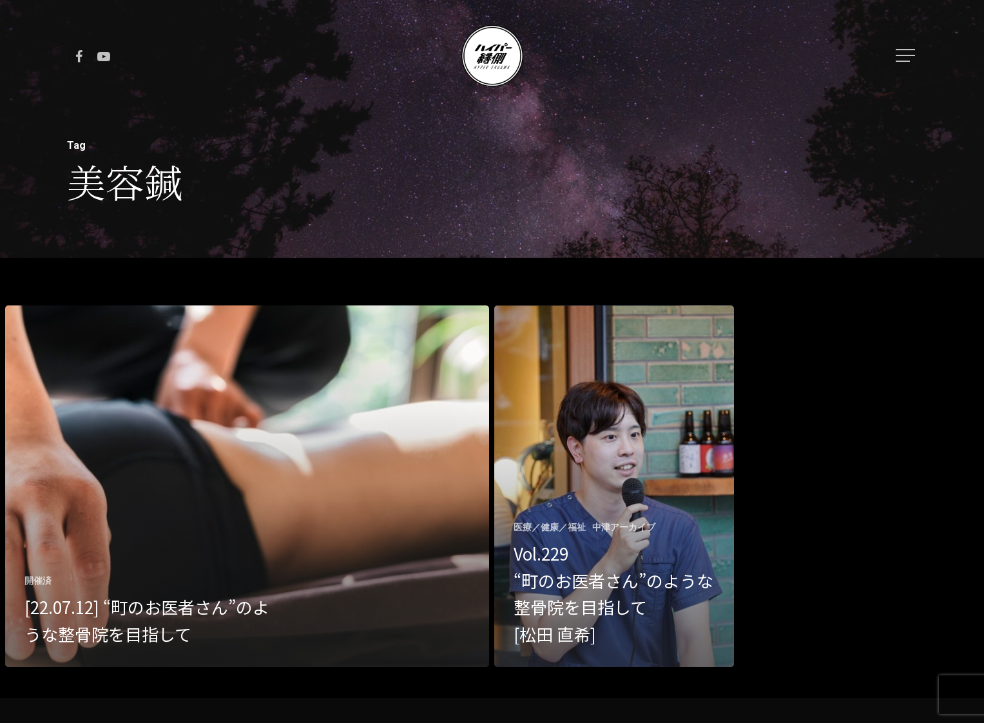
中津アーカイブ (623, 527)
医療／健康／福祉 (550, 527)
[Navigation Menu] (907, 55)
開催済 (38, 580)
